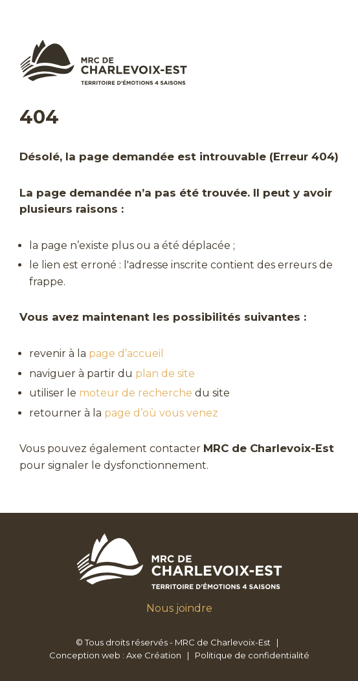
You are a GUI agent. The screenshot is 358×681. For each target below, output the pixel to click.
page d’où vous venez (161, 413)
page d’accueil (126, 353)
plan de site (165, 373)
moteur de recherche (135, 393)
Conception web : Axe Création (115, 655)
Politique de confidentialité (252, 655)
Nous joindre (179, 608)
